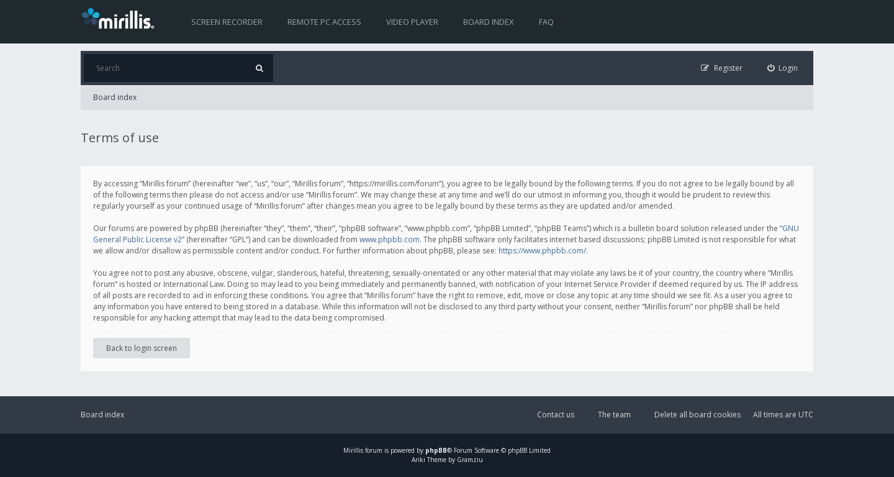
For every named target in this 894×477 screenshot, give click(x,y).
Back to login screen (141, 348)
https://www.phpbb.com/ (542, 250)
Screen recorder (227, 21)
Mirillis (353, 450)
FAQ (546, 21)
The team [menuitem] (614, 414)
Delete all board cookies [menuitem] (697, 414)
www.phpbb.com (389, 239)
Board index (488, 21)
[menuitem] (783, 68)
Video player (412, 21)
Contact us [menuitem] (555, 414)
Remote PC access (324, 21)
